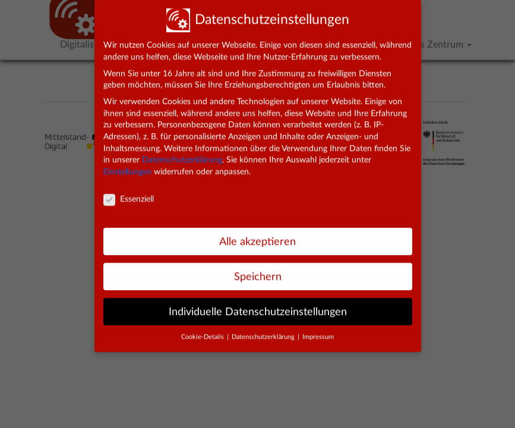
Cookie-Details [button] (203, 328)
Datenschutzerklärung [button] (264, 328)
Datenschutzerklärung (182, 150)
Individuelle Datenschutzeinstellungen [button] (258, 302)
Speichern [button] (258, 267)
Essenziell (128, 190)
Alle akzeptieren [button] (257, 231)
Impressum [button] (318, 328)
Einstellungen (127, 162)
